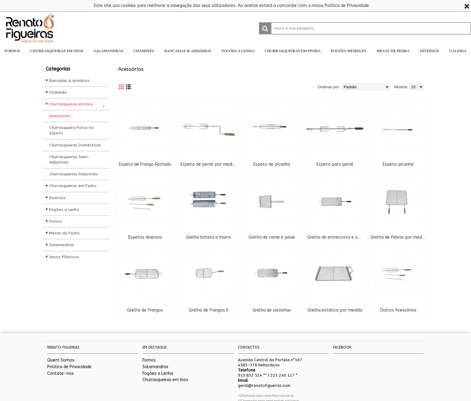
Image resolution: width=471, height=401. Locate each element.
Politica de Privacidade (69, 366)
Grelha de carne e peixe (271, 237)
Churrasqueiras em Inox (165, 379)
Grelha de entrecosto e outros (336, 237)
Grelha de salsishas (271, 310)
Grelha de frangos (145, 310)
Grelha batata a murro (208, 237)
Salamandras (155, 366)
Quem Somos (60, 360)
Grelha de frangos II (208, 310)
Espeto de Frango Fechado (145, 164)
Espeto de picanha (271, 164)
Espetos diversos (145, 237)
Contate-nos (60, 373)
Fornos (149, 360)
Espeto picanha (398, 164)
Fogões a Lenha (157, 373)
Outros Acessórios (398, 310)
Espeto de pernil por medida (209, 164)
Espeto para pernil (335, 164)
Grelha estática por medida (334, 310)
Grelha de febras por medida (399, 237)
